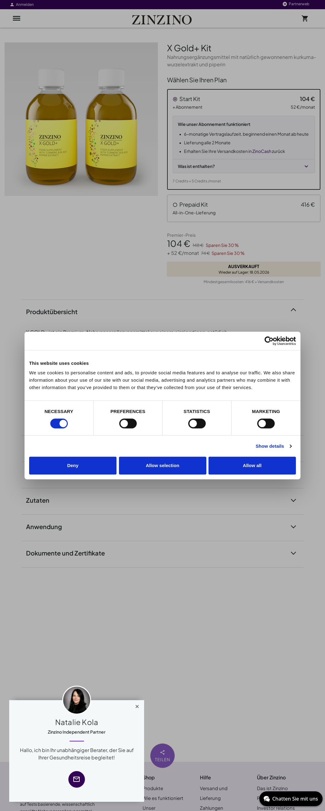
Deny (72, 465)
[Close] (137, 705)
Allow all (252, 465)
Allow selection (162, 465)
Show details (270, 446)
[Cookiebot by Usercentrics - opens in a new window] (269, 340)
